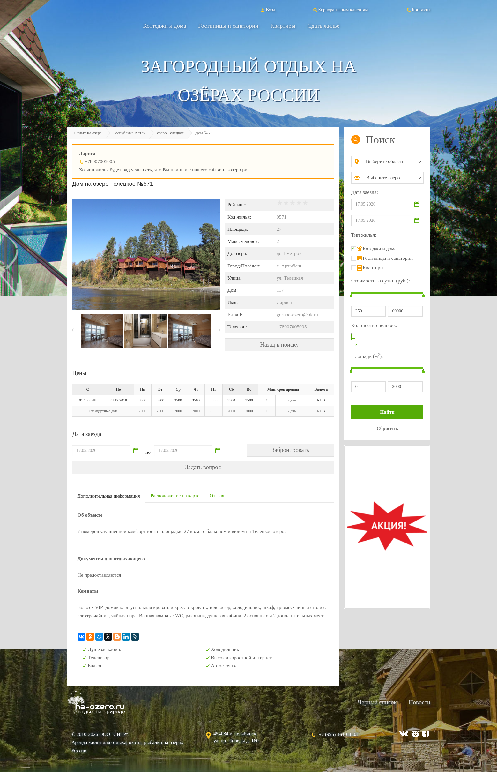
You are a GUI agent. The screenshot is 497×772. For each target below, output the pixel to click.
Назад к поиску (279, 344)
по (148, 452)
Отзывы (218, 495)
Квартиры (283, 25)
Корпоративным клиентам (340, 9)
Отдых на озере (88, 133)
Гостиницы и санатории (228, 25)
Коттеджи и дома (164, 25)
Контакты (418, 9)
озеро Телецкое (170, 133)
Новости (419, 702)
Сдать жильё (323, 25)
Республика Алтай (129, 133)
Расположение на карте (175, 495)
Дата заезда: (364, 192)
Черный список (377, 702)
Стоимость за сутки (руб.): (380, 281)
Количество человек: (374, 325)
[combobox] (392, 161)
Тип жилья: (363, 235)
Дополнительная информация (108, 495)
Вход (267, 9)
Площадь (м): (367, 355)
